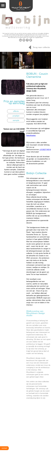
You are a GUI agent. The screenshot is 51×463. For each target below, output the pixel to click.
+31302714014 (45, 149)
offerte (16, 111)
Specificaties (31, 135)
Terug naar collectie (41, 47)
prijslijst (16, 116)
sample (16, 120)
